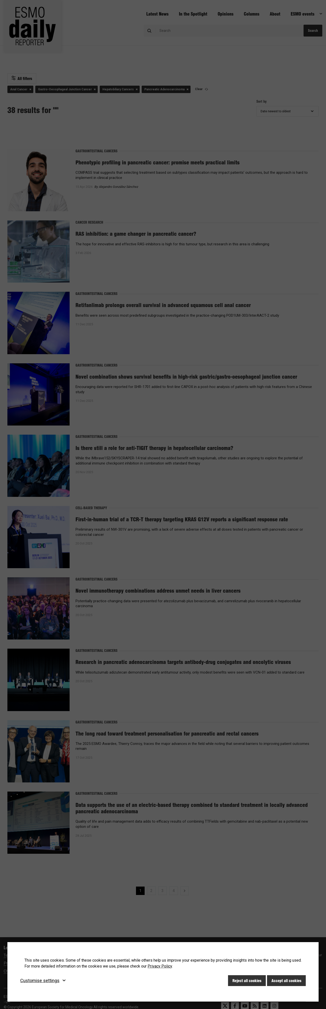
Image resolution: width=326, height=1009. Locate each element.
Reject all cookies (246, 980)
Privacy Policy (160, 966)
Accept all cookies (286, 980)
